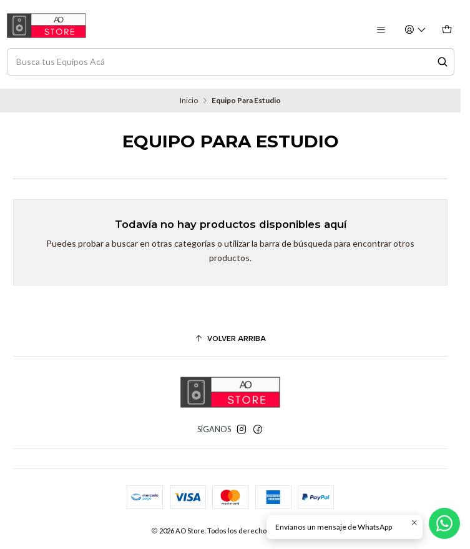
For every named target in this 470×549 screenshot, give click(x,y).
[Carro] (446, 30)
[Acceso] (415, 30)
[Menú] (380, 30)
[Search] (442, 61)
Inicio (189, 100)
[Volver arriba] (230, 339)
